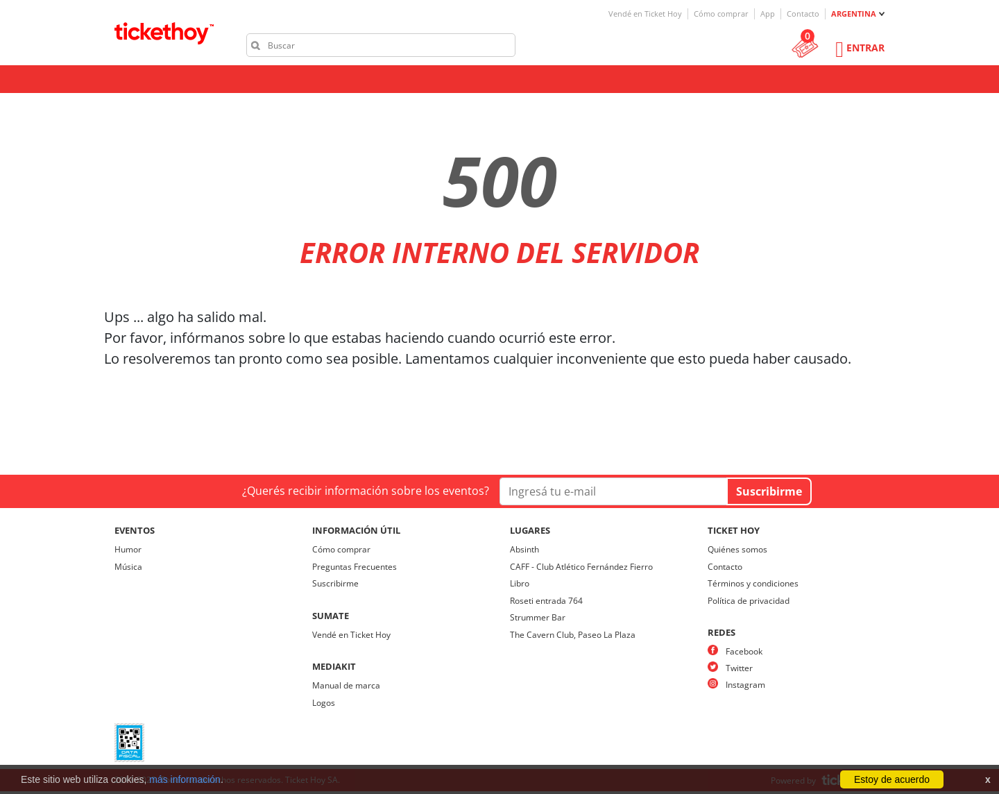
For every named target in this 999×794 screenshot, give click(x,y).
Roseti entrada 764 (546, 601)
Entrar (865, 47)
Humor (128, 549)
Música (128, 567)
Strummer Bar (537, 617)
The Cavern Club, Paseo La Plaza (572, 635)
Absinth (524, 549)
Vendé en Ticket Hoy (645, 13)
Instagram (745, 685)
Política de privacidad (748, 601)
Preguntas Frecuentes (354, 567)
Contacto (803, 13)
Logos (323, 703)
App (767, 13)
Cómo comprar (721, 13)
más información (185, 779)
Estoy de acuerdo (892, 779)
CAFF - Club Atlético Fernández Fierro (581, 567)
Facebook (744, 651)
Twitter (739, 668)
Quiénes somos (737, 549)
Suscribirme (335, 583)
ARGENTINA (853, 13)
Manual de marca (346, 685)
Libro (519, 583)
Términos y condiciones (753, 583)
